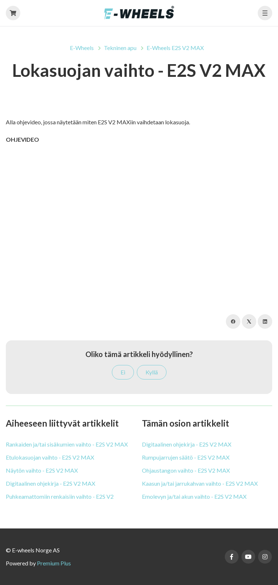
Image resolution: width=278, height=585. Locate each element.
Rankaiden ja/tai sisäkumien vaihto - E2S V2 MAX (67, 444)
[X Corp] (249, 321)
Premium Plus (54, 563)
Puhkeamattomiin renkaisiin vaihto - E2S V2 (60, 496)
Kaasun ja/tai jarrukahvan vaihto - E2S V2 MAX (200, 483)
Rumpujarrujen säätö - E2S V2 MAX (185, 457)
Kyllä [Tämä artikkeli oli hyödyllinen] (152, 372)
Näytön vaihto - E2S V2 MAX (42, 470)
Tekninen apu (120, 47)
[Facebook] (233, 321)
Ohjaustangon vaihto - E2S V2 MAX (186, 470)
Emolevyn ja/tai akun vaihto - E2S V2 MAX (194, 496)
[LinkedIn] (265, 321)
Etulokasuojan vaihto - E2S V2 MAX (50, 457)
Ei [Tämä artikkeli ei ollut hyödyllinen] (123, 372)
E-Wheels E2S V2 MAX (175, 47)
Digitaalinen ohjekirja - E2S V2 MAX (50, 483)
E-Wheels (82, 47)
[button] (265, 13)
